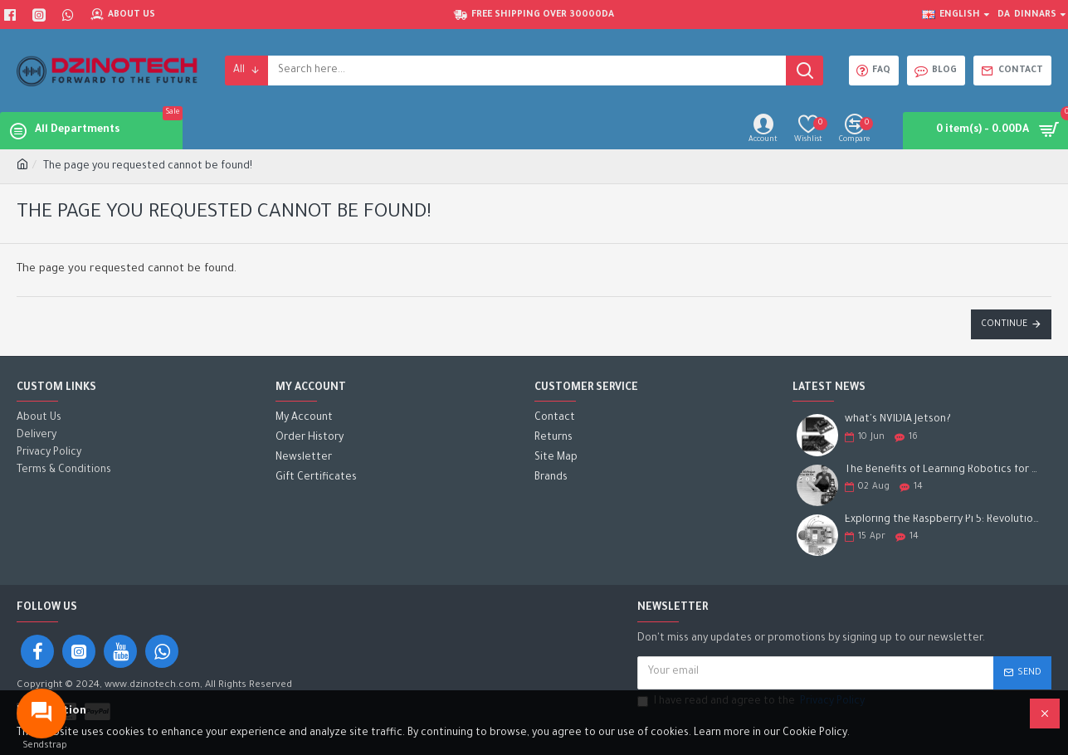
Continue (1004, 324)
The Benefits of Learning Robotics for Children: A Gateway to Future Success (943, 470)
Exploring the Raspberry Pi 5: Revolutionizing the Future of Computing (943, 520)
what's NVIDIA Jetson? (898, 420)
